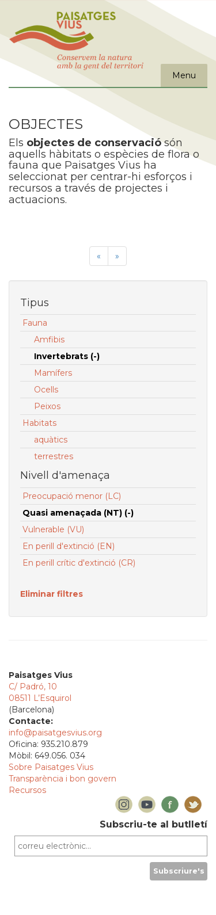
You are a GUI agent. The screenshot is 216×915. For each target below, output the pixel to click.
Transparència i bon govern (62, 778)
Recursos (27, 790)
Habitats (39, 423)
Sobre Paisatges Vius (51, 767)
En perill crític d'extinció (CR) (78, 563)
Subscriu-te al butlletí (153, 824)
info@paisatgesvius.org (55, 732)
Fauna (34, 323)
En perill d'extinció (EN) (68, 546)
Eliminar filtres (51, 594)
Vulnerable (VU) (53, 529)
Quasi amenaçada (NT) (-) (78, 513)
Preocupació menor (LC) (71, 496)
